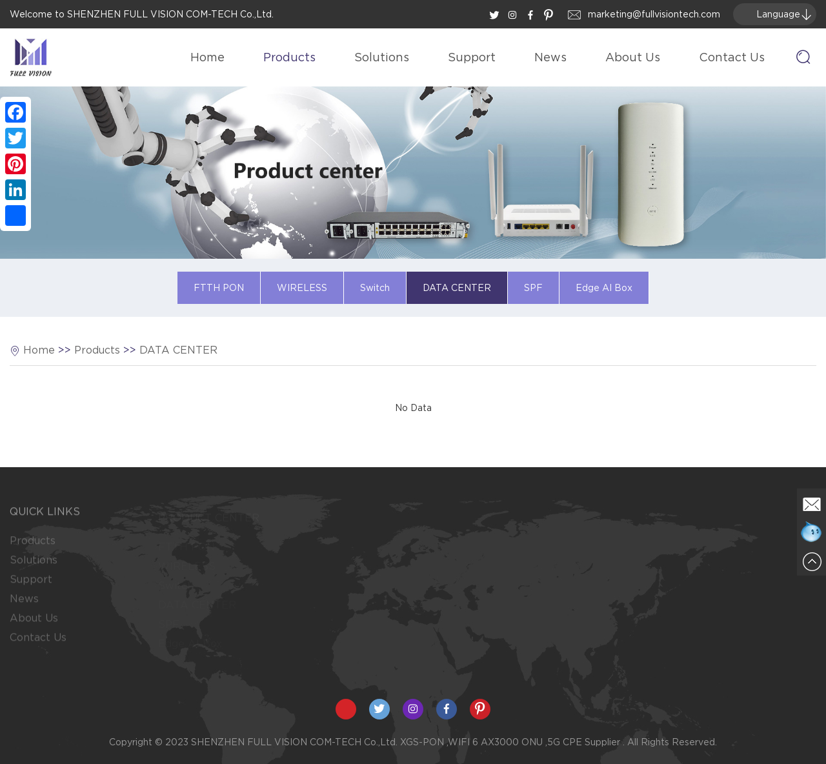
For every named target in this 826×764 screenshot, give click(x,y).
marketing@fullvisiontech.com (654, 14)
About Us (632, 57)
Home (207, 57)
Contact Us (732, 57)
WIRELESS (302, 288)
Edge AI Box (604, 288)
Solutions (381, 57)
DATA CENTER (457, 288)
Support (472, 57)
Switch (375, 288)
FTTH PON (219, 288)
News (550, 57)
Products (289, 57)
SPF (533, 288)
